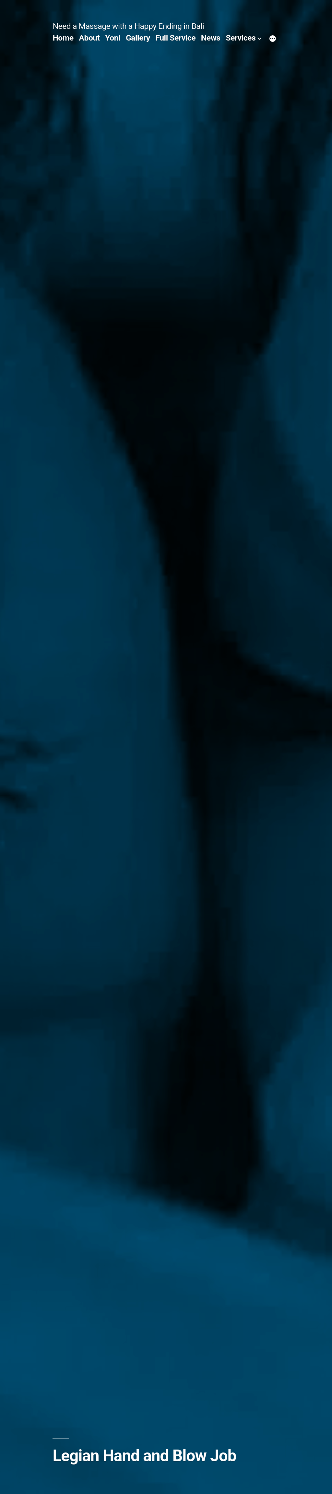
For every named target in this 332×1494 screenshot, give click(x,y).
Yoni (112, 37)
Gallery (138, 37)
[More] (273, 39)
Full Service (175, 37)
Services (240, 37)
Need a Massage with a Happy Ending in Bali (128, 26)
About (89, 37)
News (210, 37)
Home (63, 37)
